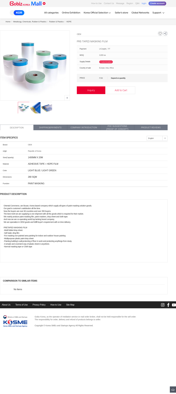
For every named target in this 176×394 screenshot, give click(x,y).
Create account (157, 3)
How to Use (96, 3)
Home (8, 22)
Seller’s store (121, 12)
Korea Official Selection (98, 12)
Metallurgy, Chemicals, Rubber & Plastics (29, 22)
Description (17, 127)
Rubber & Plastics (56, 22)
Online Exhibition (71, 12)
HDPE (68, 22)
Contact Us (109, 3)
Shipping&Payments (50, 127)
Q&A (137, 3)
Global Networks (140, 12)
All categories (51, 12)
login (144, 3)
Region (129, 3)
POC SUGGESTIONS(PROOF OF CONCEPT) (117, 127)
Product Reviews (151, 127)
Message (120, 3)
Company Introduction (84, 127)
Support (159, 12)
